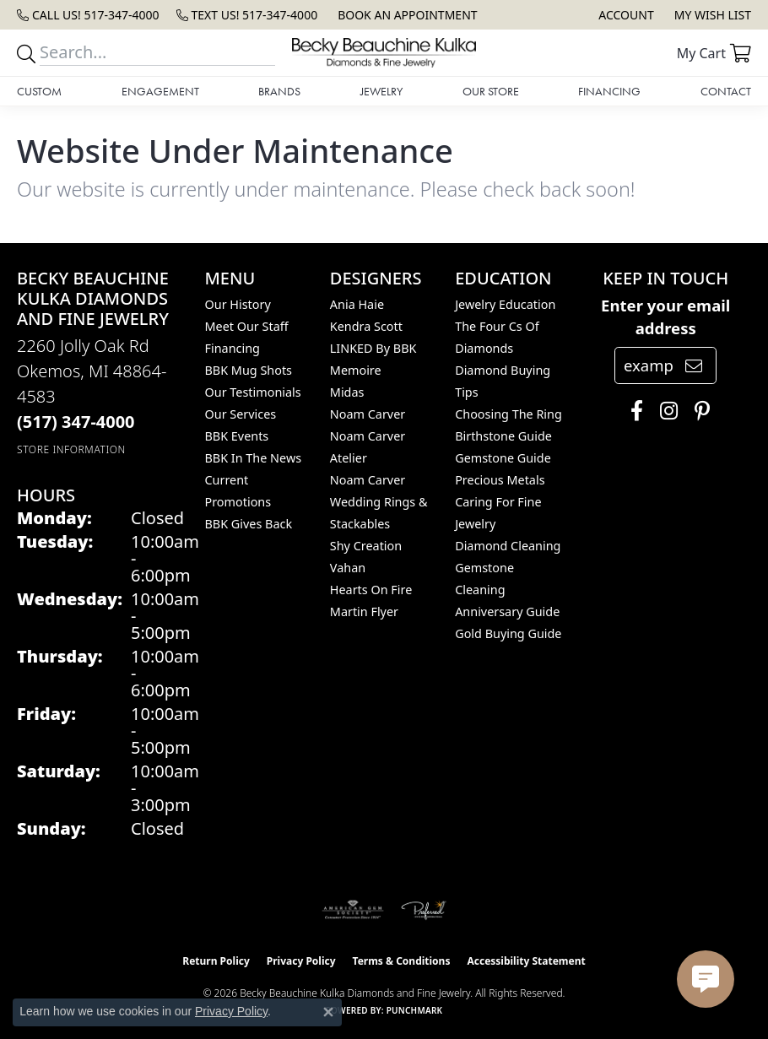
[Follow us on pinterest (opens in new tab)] (698, 411)
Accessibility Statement (526, 961)
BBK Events (237, 436)
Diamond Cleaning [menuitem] (507, 546)
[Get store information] (71, 449)
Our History (238, 304)
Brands (279, 91)
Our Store (490, 91)
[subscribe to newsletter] (694, 365)
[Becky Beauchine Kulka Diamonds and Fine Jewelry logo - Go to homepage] (384, 53)
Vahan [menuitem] (347, 568)
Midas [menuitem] (347, 392)
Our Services (241, 414)
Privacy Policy (301, 961)
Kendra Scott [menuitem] (366, 326)
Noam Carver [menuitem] (367, 414)
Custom (39, 91)
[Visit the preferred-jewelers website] (423, 910)
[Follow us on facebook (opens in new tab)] (632, 411)
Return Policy (216, 961)
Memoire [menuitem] (355, 370)
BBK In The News (253, 458)
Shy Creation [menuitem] (366, 546)
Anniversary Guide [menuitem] (507, 611)
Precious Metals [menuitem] (499, 480)
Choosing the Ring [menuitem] (508, 414)
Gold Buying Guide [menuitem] (508, 633)
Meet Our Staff (247, 326)
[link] (88, 15)
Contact (725, 91)
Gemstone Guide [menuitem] (503, 458)
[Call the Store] (76, 421)
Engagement (160, 91)
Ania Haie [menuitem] (357, 304)
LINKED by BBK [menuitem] (373, 348)
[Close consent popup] (328, 1012)
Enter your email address (665, 317)
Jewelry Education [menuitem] (505, 304)
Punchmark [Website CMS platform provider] (415, 1010)
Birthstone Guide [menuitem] (503, 436)
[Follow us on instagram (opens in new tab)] (665, 411)
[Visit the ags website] (353, 910)
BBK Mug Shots (248, 370)
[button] (624, 15)
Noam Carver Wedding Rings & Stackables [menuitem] (379, 502)
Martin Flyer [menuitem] (364, 611)
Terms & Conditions (402, 961)
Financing (609, 91)
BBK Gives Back (249, 524)
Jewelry (381, 91)
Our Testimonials (253, 392)
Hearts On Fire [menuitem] (371, 590)
